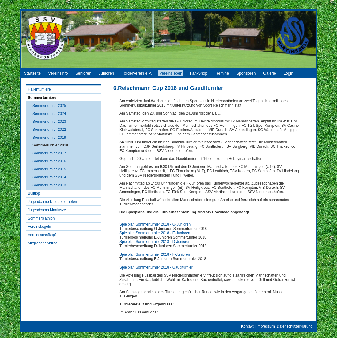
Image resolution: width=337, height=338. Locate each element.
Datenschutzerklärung (294, 326)
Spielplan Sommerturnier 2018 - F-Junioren (154, 254)
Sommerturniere (42, 97)
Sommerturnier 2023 (49, 121)
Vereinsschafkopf (42, 235)
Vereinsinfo (58, 73)
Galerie (269, 73)
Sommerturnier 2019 (49, 137)
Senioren (83, 73)
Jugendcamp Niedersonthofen (52, 202)
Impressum (265, 326)
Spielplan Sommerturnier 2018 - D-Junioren (154, 241)
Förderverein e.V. (137, 73)
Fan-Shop (198, 73)
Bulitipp (34, 193)
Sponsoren (246, 73)
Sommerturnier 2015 (49, 169)
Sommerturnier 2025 (49, 105)
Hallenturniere (39, 89)
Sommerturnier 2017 (49, 153)
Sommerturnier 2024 (49, 113)
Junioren (106, 73)
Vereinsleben (170, 73)
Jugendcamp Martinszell (47, 210)
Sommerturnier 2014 (49, 177)
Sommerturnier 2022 (49, 129)
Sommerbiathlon (41, 218)
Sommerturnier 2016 (49, 161)
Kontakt (247, 326)
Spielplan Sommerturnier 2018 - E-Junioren (154, 233)
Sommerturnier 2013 (49, 185)
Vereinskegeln (39, 226)
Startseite (32, 73)
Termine (222, 73)
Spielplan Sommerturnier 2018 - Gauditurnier (156, 267)
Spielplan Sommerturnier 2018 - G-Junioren (155, 224)
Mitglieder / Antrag (43, 243)
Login (288, 73)
